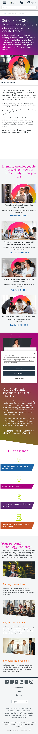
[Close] (34, 353)
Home (4, 13)
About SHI (19, 688)
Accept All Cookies (19, 373)
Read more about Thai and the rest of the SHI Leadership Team (18, 432)
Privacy (9, 708)
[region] (19, 367)
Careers (19, 695)
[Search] (34, 8)
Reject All (19, 368)
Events (19, 691)
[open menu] (4, 3)
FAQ (18, 711)
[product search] (19, 7)
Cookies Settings (19, 378)
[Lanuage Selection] (19, 701)
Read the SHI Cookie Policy (10, 362)
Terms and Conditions (20, 708)
